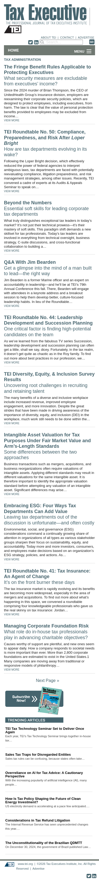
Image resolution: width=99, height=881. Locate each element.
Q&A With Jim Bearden (48, 268)
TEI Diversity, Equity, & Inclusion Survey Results (49, 382)
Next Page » (47, 681)
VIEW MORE (11, 120)
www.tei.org (25, 863)
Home (13, 50)
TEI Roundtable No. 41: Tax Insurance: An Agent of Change (47, 576)
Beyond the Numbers (46, 208)
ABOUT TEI (48, 37)
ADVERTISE (86, 37)
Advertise (38, 868)
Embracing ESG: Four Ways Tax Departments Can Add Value (49, 514)
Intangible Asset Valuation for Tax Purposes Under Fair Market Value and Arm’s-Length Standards (47, 446)
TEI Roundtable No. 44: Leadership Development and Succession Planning (48, 326)
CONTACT (67, 37)
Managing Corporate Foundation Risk (46, 631)
